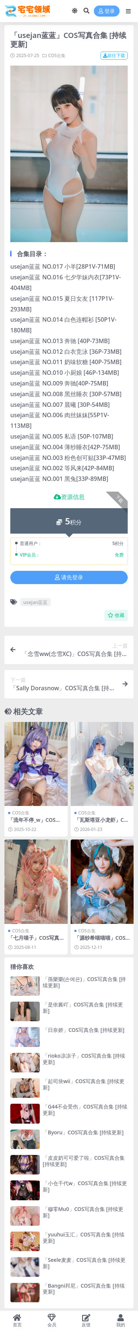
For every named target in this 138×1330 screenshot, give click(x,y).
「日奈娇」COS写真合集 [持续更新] (83, 1029)
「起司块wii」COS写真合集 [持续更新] (83, 1084)
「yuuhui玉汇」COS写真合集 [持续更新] (83, 1237)
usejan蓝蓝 (35, 602)
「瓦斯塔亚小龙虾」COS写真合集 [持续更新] (101, 823)
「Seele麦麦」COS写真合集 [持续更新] (84, 1263)
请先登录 (69, 577)
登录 (107, 11)
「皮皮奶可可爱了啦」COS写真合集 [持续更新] (84, 1160)
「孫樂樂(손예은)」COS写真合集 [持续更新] (84, 982)
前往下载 (114, 55)
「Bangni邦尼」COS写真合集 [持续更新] (84, 1288)
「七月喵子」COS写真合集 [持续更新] (33, 940)
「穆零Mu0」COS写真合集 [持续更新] (83, 1212)
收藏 (116, 615)
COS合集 (57, 55)
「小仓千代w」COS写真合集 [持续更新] (85, 1186)
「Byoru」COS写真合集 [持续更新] (83, 1132)
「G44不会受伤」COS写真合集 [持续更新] (85, 1109)
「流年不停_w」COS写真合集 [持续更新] (34, 823)
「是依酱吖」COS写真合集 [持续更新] (83, 1007)
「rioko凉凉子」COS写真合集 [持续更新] (84, 1058)
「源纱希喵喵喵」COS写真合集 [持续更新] (99, 940)
